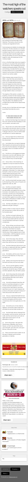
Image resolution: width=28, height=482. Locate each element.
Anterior (5, 469)
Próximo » (15, 469)
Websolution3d (13, 477)
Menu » (5, 473)
